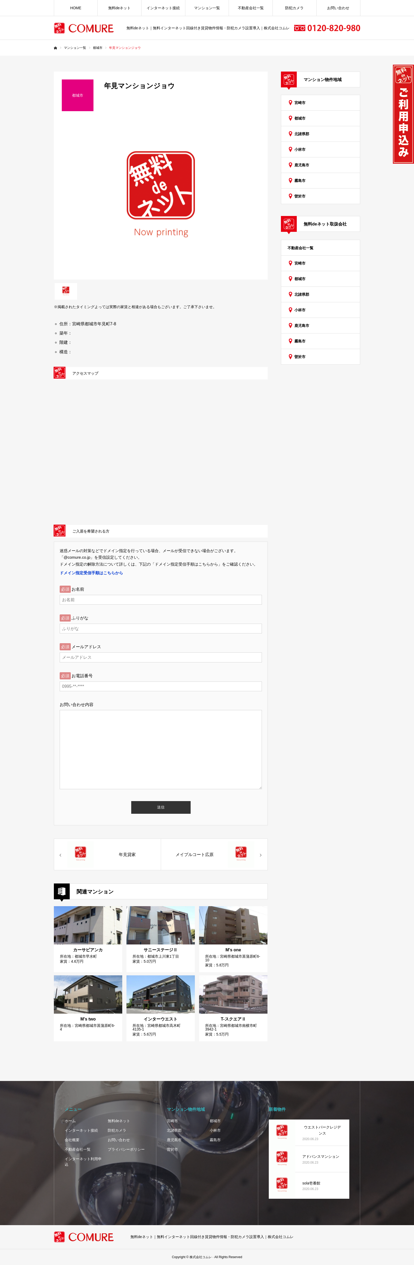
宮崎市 (299, 103)
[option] (161, 199)
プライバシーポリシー (126, 1149)
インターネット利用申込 (83, 1162)
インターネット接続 (163, 8)
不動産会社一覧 (251, 8)
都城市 (299, 118)
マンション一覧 (207, 8)
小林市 (299, 149)
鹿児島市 (301, 165)
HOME (75, 8)
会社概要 (72, 1140)
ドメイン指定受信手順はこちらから (91, 573)
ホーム (70, 1121)
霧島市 (299, 180)
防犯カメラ (294, 8)
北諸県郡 (301, 134)
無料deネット (119, 8)
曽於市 (299, 196)
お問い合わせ (338, 8)
